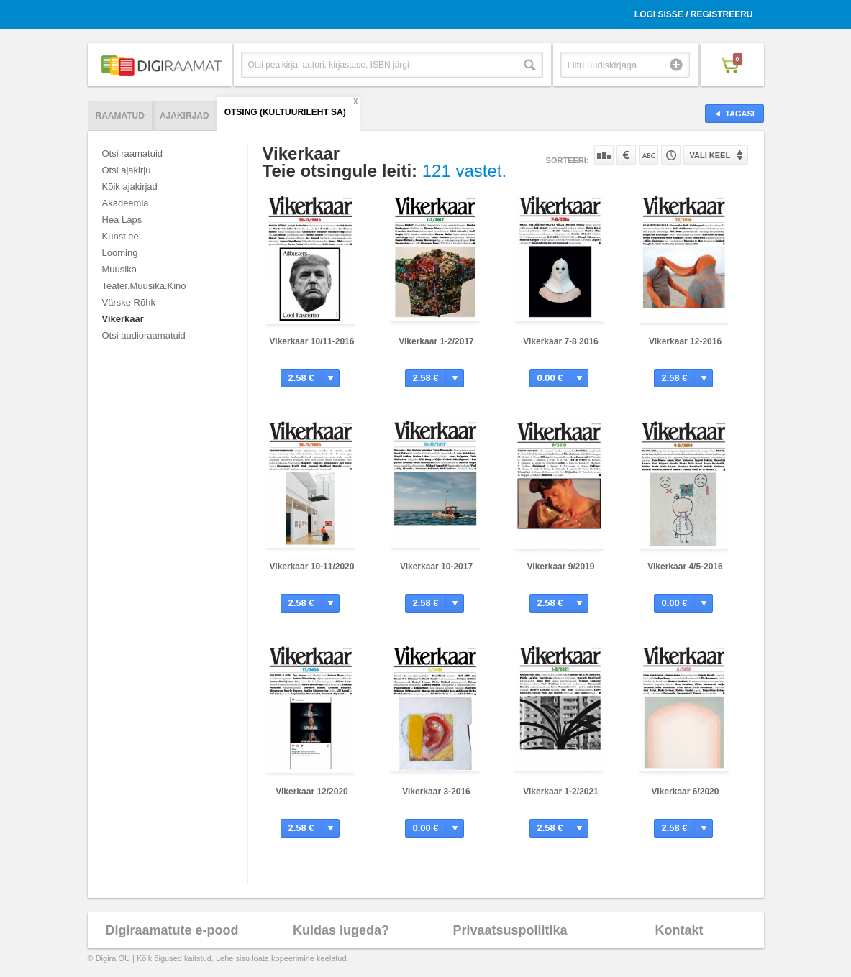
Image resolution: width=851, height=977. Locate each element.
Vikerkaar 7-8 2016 (561, 341)
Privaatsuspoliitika (509, 930)
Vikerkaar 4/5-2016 (685, 566)
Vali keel (710, 155)
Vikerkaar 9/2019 (561, 566)
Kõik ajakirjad (130, 186)
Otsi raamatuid (132, 153)
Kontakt (679, 930)
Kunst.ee (120, 236)
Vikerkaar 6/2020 (685, 791)
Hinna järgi (626, 155)
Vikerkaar (123, 318)
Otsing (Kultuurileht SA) (285, 112)
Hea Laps (122, 219)
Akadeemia (125, 203)
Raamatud (120, 116)
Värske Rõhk (128, 302)
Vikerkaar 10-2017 (436, 566)
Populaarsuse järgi (604, 155)
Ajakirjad (184, 116)
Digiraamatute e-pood (171, 930)
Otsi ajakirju (126, 170)
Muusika (119, 269)
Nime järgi (648, 155)
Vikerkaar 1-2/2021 (561, 791)
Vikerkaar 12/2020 (312, 791)
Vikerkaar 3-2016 (436, 791)
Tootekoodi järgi (671, 155)
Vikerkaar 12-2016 (685, 341)
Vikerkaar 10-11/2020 (312, 566)
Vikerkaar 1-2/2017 (436, 341)
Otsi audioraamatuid (144, 335)
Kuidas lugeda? (341, 930)
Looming (120, 252)
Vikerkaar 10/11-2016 (312, 341)
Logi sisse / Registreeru (693, 14)
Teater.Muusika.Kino (144, 285)
